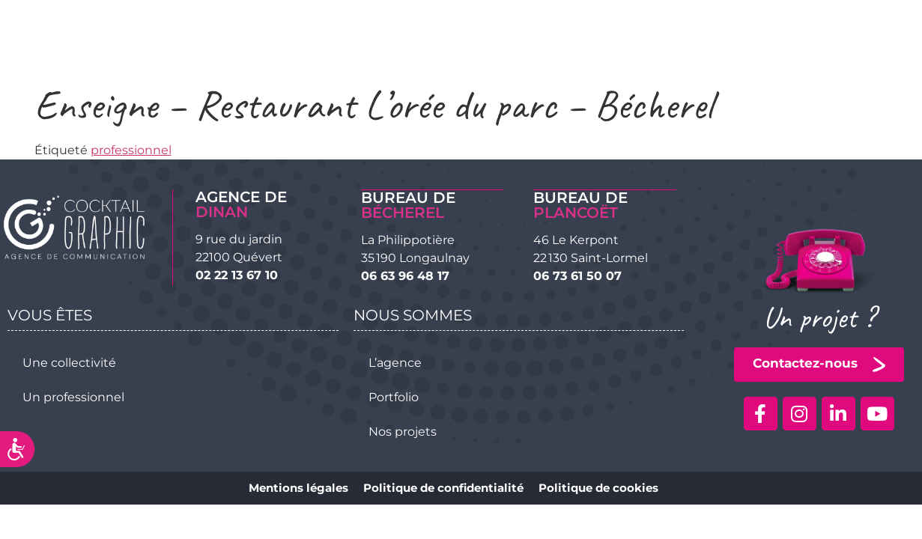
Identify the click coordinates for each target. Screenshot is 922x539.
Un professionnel (73, 396)
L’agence (395, 362)
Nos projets (403, 431)
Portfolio (394, 396)
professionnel (131, 150)
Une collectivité (69, 362)
